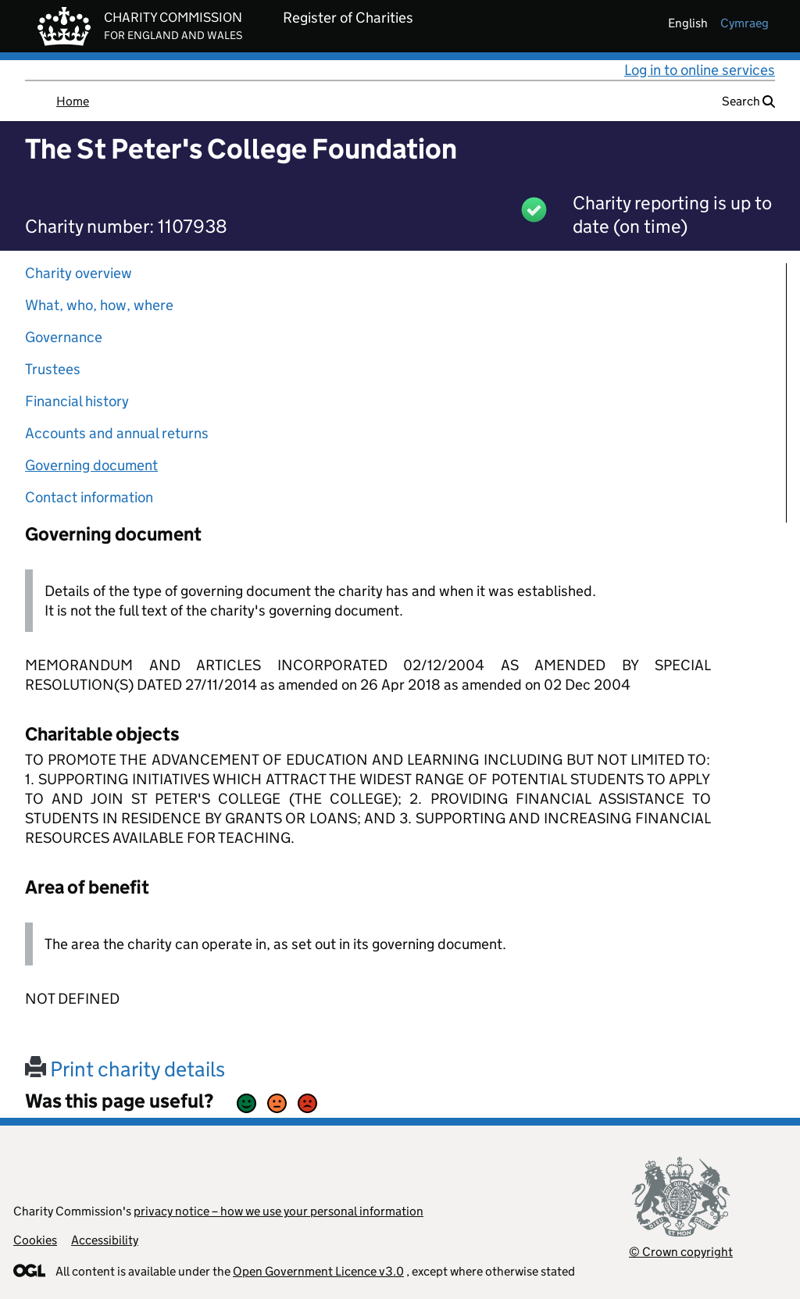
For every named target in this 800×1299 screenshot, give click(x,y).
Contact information (89, 497)
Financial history (77, 401)
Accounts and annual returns (117, 433)
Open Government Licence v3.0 (318, 1271)
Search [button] (748, 101)
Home (72, 101)
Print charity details (125, 1069)
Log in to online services (699, 70)
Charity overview (78, 273)
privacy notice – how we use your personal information (278, 1211)
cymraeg (744, 23)
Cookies (35, 1240)
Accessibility (104, 1240)
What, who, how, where (99, 305)
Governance (63, 337)
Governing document (91, 465)
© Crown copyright (681, 1251)
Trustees (52, 369)
